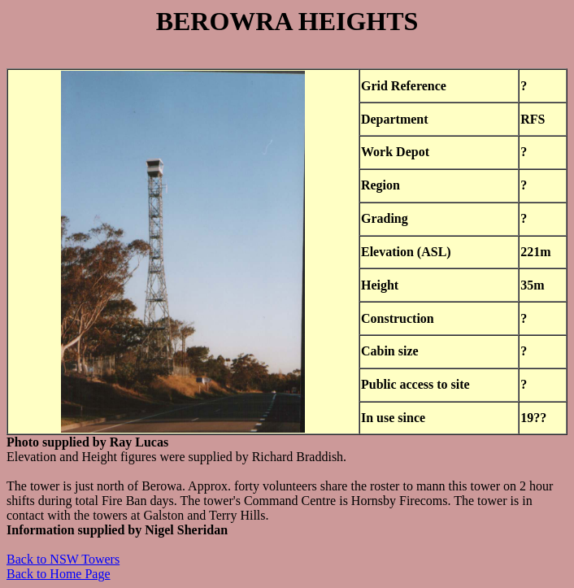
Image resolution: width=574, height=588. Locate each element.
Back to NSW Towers (63, 559)
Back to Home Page (59, 574)
